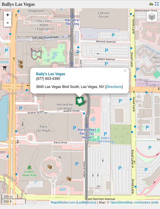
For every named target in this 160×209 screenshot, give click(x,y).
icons (91, 202)
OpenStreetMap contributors (130, 202)
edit (155, 202)
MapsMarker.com (63, 202)
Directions (114, 87)
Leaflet (82, 202)
